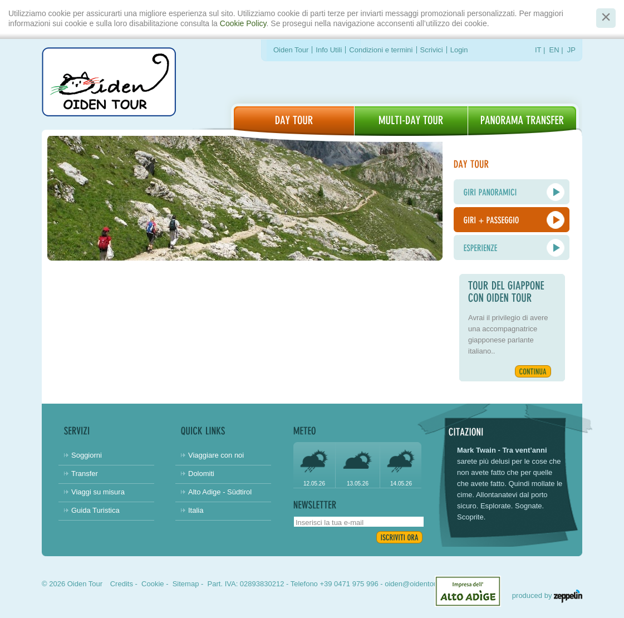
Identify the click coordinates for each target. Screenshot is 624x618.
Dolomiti (201, 473)
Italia (195, 510)
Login (459, 49)
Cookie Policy (243, 23)
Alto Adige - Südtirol (220, 492)
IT (538, 50)
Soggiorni (86, 455)
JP (571, 50)
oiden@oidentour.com (420, 584)
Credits (121, 584)
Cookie (152, 584)
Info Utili (329, 49)
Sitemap (186, 584)
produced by (547, 595)
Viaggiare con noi (216, 455)
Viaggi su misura (98, 492)
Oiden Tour (290, 49)
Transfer (84, 473)
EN (554, 50)
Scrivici (431, 49)
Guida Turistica (95, 510)
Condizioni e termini (380, 49)
